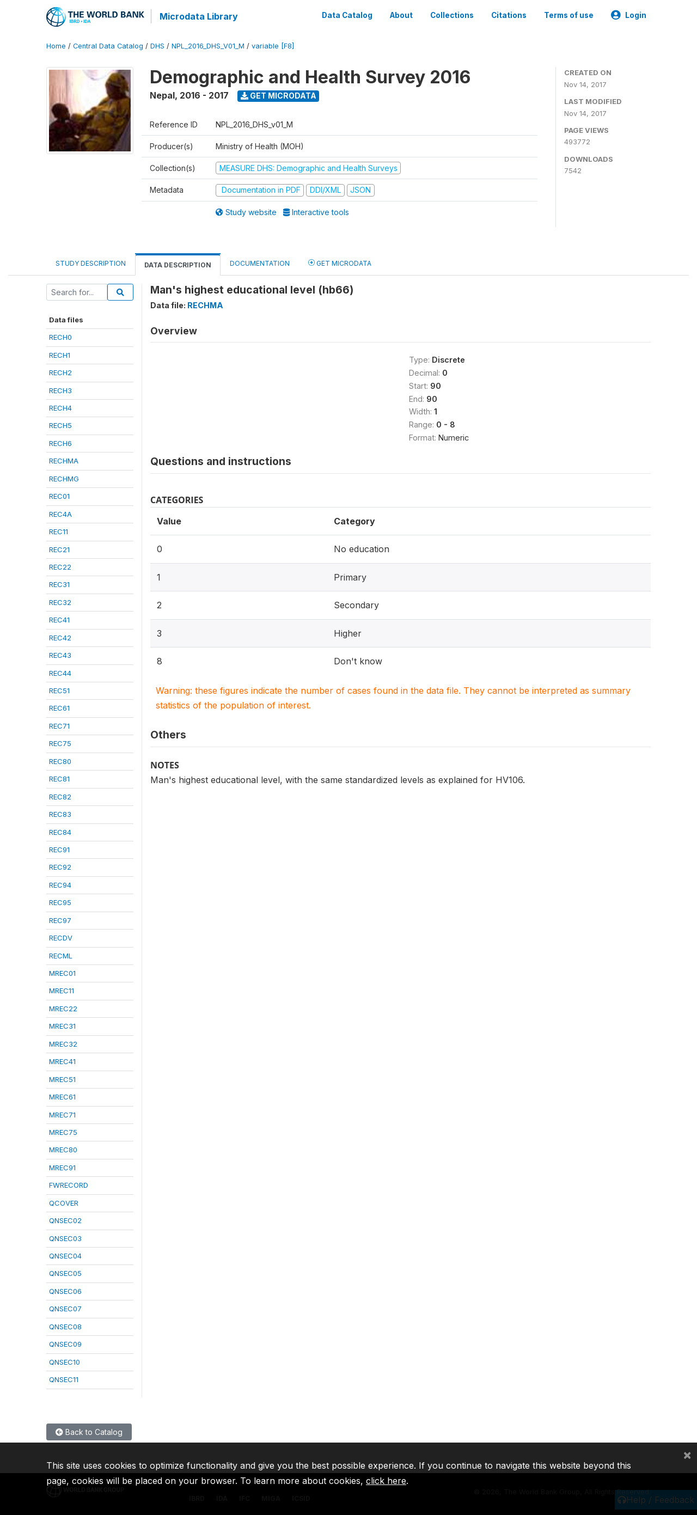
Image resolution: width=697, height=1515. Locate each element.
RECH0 (60, 337)
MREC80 (63, 1149)
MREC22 (63, 1008)
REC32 (60, 602)
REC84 (60, 831)
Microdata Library (199, 16)
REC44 (60, 673)
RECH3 (60, 390)
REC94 (60, 885)
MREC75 (63, 1132)
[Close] (687, 1454)
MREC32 (63, 1044)
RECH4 (60, 408)
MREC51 (62, 1079)
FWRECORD (68, 1185)
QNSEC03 (65, 1238)
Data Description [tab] (177, 265)
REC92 (60, 867)
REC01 (59, 496)
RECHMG (64, 478)
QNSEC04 (65, 1255)
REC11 (58, 531)
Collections (452, 15)
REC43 (60, 655)
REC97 (60, 920)
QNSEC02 (65, 1220)
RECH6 (60, 443)
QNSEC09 (65, 1344)
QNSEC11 (63, 1379)
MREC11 (61, 990)
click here (386, 1480)
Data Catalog (347, 15)
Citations (509, 15)
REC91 (59, 849)
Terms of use (569, 15)
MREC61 (62, 1096)
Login (628, 15)
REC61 (59, 708)
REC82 (60, 796)
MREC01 (62, 973)
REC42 (60, 637)
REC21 (59, 549)
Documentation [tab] (260, 263)
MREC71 (62, 1114)
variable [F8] (273, 46)
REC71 (59, 726)
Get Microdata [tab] (339, 262)
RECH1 (59, 355)
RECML (60, 955)
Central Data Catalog (108, 46)
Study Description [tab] (91, 263)
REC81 (59, 778)
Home (56, 46)
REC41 (59, 619)
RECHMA (63, 460)
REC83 (60, 814)
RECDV (60, 937)
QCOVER (63, 1203)
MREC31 (62, 1026)
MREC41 (62, 1061)
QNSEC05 (65, 1273)
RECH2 (60, 372)
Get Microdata (278, 95)
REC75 (60, 743)
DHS (157, 46)
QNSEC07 (65, 1308)
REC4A (60, 514)
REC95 (60, 902)
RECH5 (60, 425)
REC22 (60, 567)
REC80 (60, 761)
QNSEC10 (64, 1362)
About (401, 15)
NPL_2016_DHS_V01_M (208, 46)
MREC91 (62, 1167)
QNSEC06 (65, 1291)
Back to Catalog (89, 1431)
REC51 (59, 690)
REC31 (59, 584)
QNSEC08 (65, 1326)
